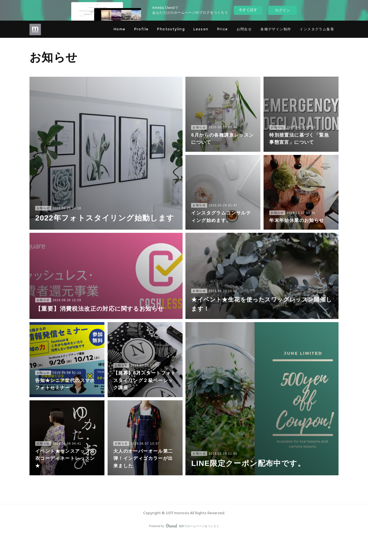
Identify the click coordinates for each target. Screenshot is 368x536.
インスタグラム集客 (317, 29)
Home (120, 29)
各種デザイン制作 (275, 29)
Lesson (200, 29)
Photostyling (171, 29)
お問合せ (244, 29)
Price (222, 29)
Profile (141, 29)
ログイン (282, 10)
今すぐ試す (248, 10)
